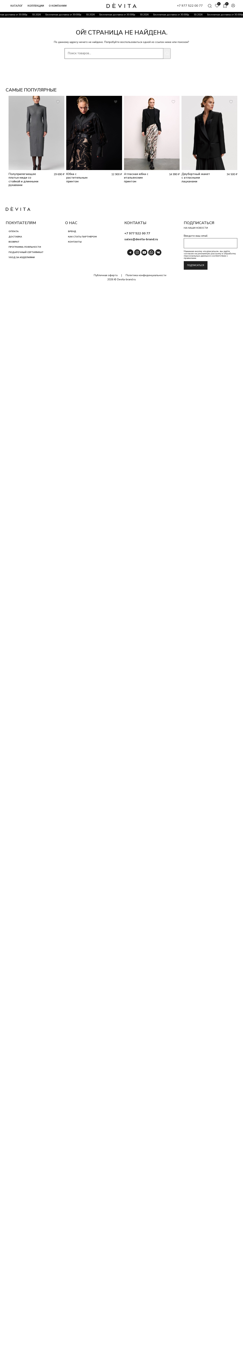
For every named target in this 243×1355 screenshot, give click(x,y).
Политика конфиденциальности (146, 275)
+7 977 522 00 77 (190, 6)
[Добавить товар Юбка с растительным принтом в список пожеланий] (116, 102)
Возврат (14, 241)
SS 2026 (37, 14)
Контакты (75, 241)
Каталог (16, 6)
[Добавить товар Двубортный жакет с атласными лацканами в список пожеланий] (231, 102)
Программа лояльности (25, 247)
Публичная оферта (106, 275)
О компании (58, 6)
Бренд (72, 231)
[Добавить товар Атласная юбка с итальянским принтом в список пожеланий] (173, 102)
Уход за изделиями (22, 257)
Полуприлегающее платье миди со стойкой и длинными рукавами (23, 179)
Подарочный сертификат (26, 252)
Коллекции (36, 6)
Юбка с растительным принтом (77, 177)
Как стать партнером (82, 236)
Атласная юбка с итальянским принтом (136, 177)
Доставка (15, 236)
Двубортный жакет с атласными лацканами (195, 177)
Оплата (14, 231)
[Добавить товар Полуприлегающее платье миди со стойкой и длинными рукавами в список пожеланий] (58, 102)
